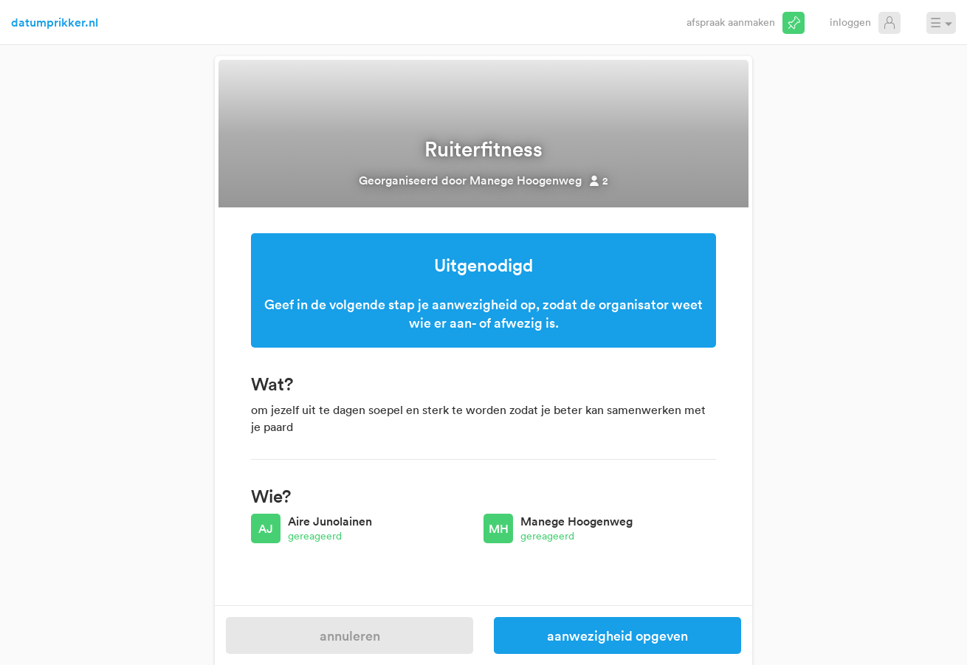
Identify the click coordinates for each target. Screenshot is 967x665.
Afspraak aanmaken (730, 22)
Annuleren (350, 635)
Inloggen (850, 22)
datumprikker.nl (54, 22)
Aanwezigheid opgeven (617, 635)
